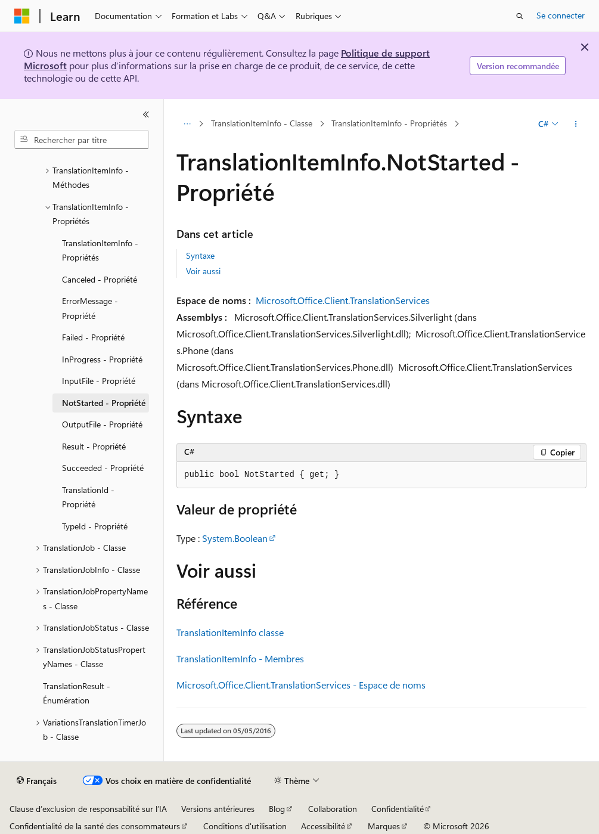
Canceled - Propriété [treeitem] (99, 279)
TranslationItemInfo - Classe (261, 123)
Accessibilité (323, 826)
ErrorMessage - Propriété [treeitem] (90, 308)
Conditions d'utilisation (245, 826)
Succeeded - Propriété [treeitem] (103, 467)
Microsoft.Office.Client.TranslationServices (343, 300)
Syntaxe (200, 255)
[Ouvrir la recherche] (520, 16)
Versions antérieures (218, 808)
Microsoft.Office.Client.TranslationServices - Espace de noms (301, 684)
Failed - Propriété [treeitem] (93, 337)
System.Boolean (235, 538)
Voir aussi (203, 271)
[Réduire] (146, 114)
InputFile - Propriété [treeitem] (98, 380)
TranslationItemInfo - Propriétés (389, 123)
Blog (277, 808)
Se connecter (560, 15)
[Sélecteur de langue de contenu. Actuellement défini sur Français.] (37, 780)
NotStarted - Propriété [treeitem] (103, 402)
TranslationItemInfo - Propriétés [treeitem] (100, 250)
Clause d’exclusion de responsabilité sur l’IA (88, 808)
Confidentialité (397, 808)
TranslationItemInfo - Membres (240, 658)
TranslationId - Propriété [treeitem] (88, 497)
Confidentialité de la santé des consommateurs (95, 826)
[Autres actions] (576, 124)
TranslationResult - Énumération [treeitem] (76, 693)
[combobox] (81, 139)
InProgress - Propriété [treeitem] (102, 359)
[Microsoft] (22, 16)
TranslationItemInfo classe (230, 632)
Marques (384, 826)
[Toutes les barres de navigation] (186, 124)
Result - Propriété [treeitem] (94, 446)
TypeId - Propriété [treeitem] (95, 526)
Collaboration (332, 808)
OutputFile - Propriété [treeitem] (102, 424)
